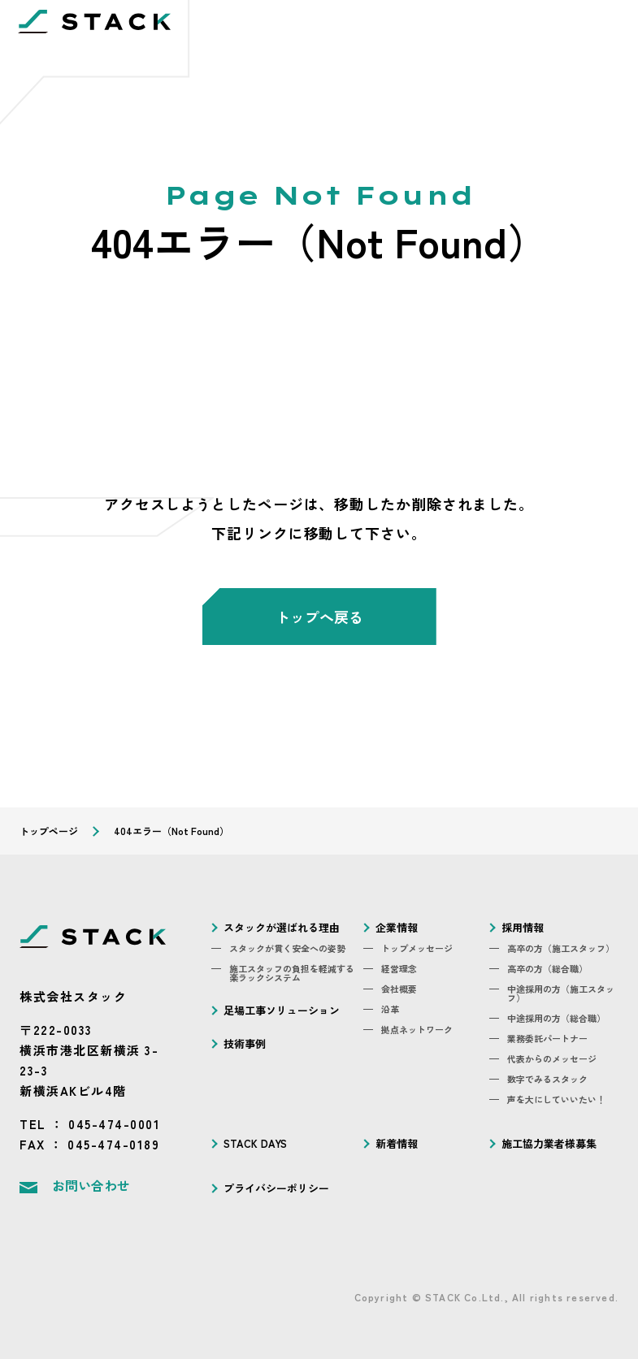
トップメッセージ (417, 948)
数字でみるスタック (547, 1079)
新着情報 (396, 1143)
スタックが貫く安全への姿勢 (287, 948)
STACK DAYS (255, 1143)
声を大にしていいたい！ (556, 1099)
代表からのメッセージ (552, 1058)
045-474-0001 (114, 1123)
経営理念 (399, 968)
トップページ (49, 830)
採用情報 (522, 927)
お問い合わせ (91, 1185)
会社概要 (399, 989)
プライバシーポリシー (276, 1188)
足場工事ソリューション (282, 1010)
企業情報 (396, 927)
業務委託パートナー (547, 1038)
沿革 (390, 1009)
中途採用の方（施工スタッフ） (560, 993)
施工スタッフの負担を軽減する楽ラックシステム (291, 973)
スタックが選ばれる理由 (282, 927)
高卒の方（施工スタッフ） (560, 948)
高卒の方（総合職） (547, 968)
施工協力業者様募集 (549, 1143)
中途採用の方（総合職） (556, 1018)
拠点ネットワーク (417, 1029)
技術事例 (245, 1043)
